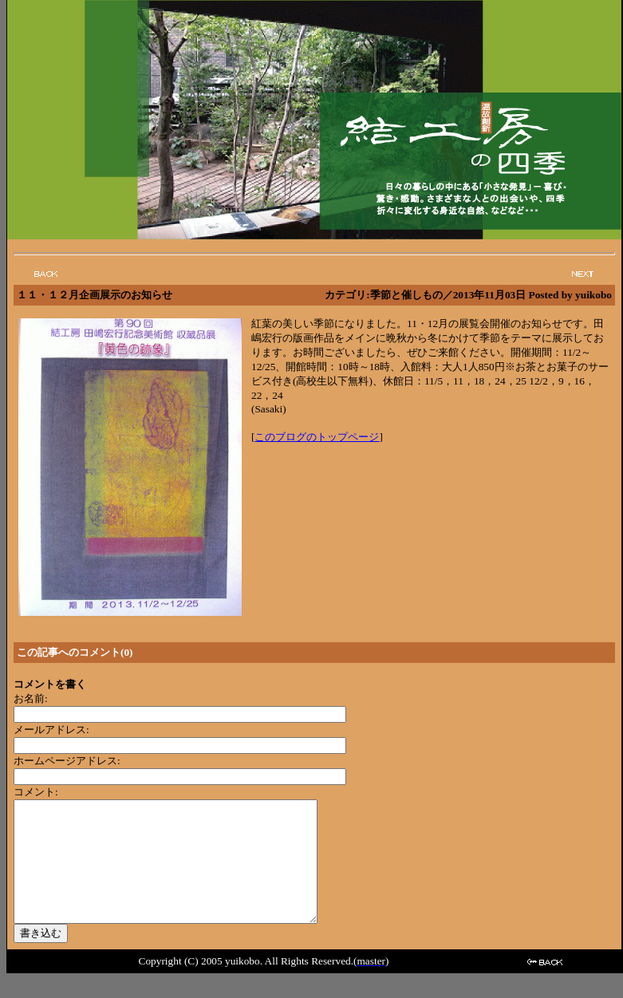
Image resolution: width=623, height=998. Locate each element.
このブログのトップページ (316, 437)
